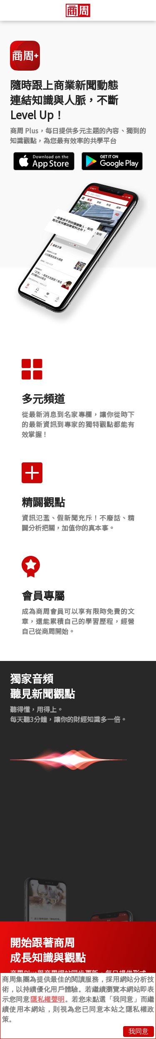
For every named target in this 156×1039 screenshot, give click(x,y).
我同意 (139, 1031)
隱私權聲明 (47, 999)
